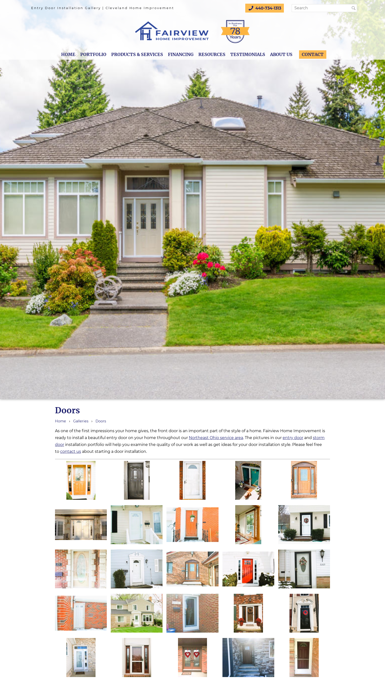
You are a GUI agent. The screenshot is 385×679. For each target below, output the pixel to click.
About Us (281, 54)
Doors (101, 421)
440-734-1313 (264, 8)
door (59, 444)
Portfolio (93, 54)
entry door (293, 437)
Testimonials (247, 54)
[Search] (323, 8)
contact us (70, 451)
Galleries (80, 421)
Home (68, 54)
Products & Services (137, 54)
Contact (313, 54)
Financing (180, 54)
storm (319, 437)
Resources (211, 54)
